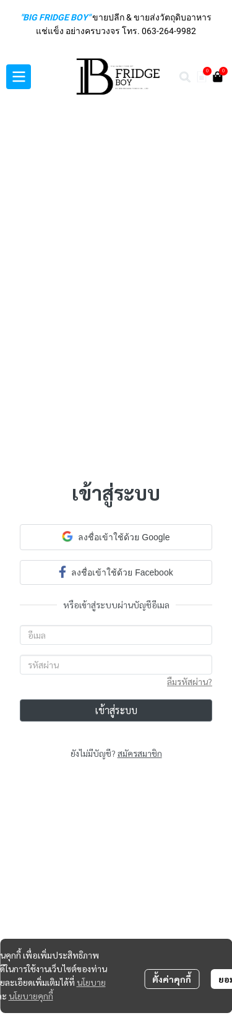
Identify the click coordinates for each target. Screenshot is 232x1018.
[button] (185, 76)
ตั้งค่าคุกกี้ (171, 979)
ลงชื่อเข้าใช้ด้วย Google (116, 536)
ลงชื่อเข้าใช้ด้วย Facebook (116, 571)
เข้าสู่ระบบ (116, 710)
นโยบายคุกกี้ (31, 995)
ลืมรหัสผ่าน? (189, 681)
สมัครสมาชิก (140, 753)
